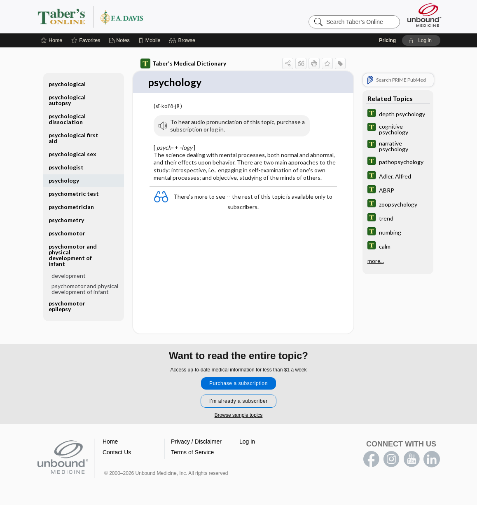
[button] (183, 40)
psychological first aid (73, 138)
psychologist (66, 167)
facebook (371, 459)
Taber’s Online (140, 16)
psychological (67, 83)
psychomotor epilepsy (67, 306)
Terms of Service (192, 452)
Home (110, 442)
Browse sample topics (239, 415)
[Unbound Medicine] (424, 15)
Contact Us (117, 452)
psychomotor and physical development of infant (73, 255)
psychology (64, 180)
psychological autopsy (67, 100)
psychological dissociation (67, 119)
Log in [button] (247, 442)
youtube (411, 459)
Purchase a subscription (238, 384)
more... (375, 260)
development (68, 275)
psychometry (66, 219)
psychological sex (72, 153)
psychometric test (74, 193)
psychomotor (67, 233)
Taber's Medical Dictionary (183, 63)
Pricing (387, 40)
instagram (391, 459)
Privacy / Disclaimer (196, 442)
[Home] (51, 40)
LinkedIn (431, 459)
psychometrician (71, 206)
